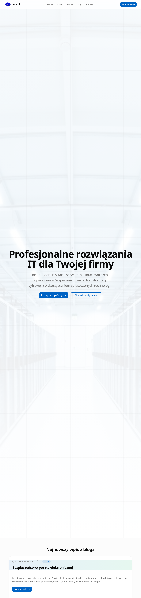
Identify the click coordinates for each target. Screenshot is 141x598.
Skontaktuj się (128, 4)
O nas (60, 4)
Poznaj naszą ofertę (53, 295)
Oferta (50, 4)
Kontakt (89, 4)
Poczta (70, 4)
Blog (79, 4)
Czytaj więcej (22, 589)
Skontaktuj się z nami (86, 295)
